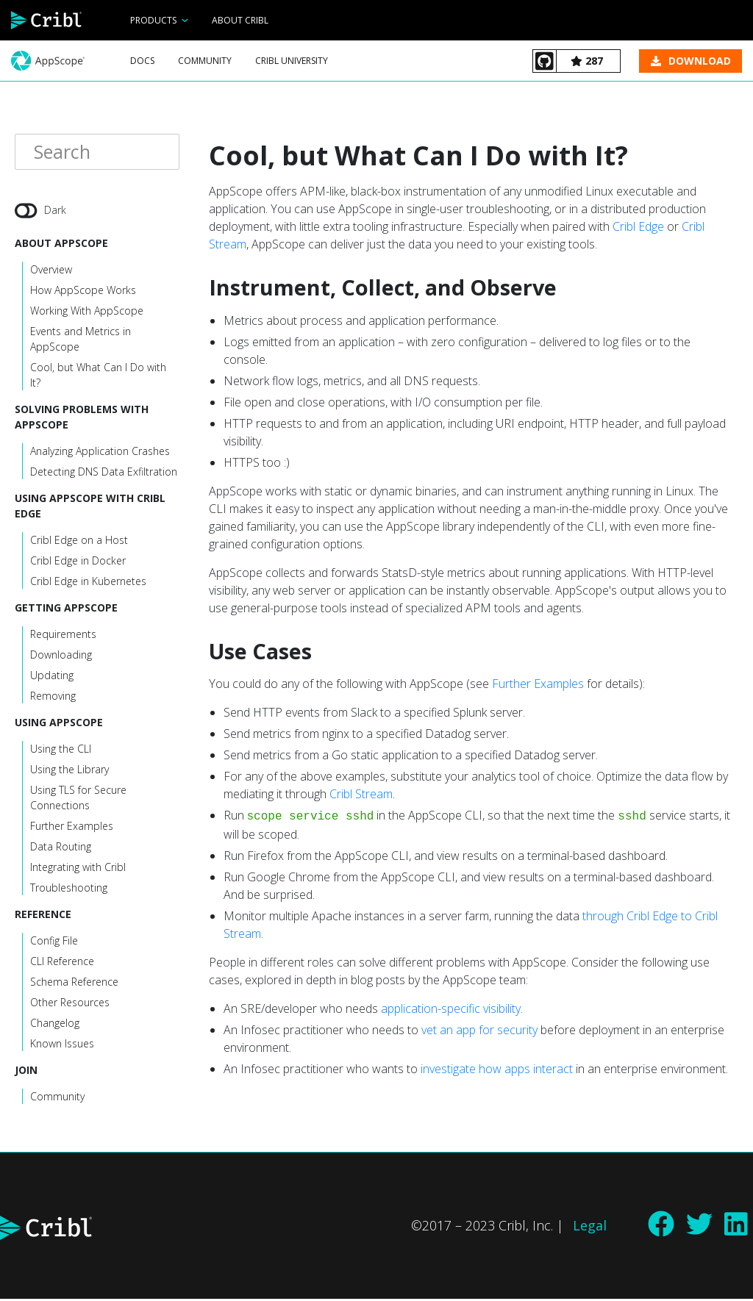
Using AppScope (59, 724)
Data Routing (60, 849)
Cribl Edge (638, 226)
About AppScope (61, 245)
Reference (43, 916)
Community (205, 60)
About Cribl (240, 20)
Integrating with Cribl (78, 869)
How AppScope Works (83, 292)
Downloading (61, 657)
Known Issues (62, 1046)
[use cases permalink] (201, 651)
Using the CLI (60, 751)
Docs (142, 60)
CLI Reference (62, 963)
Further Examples (71, 828)
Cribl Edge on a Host (79, 542)
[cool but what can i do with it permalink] (201, 155)
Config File (54, 943)
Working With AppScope (86, 313)
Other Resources (70, 1004)
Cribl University (291, 60)
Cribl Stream (361, 794)
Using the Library (69, 771)
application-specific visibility (451, 1008)
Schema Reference (74, 984)
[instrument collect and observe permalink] (201, 288)
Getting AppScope (66, 610)
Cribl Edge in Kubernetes (88, 583)
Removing (53, 698)
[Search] (97, 153)
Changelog (54, 1025)
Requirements (63, 636)
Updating (52, 677)
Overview (51, 272)
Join (26, 1072)
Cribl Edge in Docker (78, 563)
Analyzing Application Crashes (100, 453)
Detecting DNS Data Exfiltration (103, 474)
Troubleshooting (68, 890)
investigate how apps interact (497, 1069)
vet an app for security (479, 1030)
